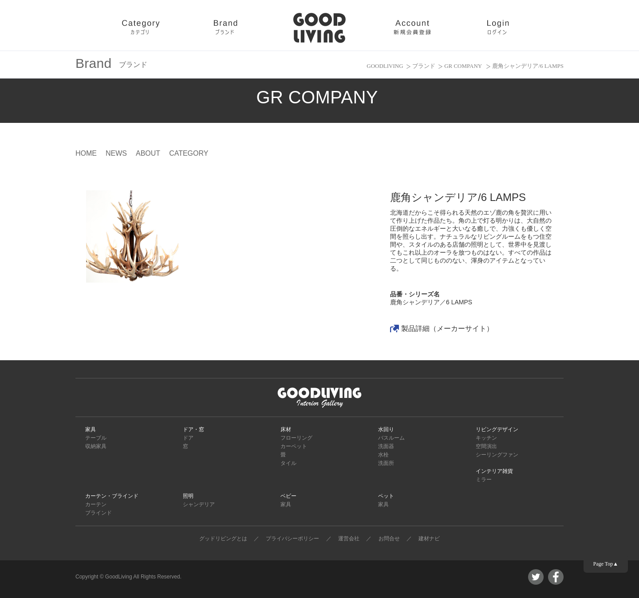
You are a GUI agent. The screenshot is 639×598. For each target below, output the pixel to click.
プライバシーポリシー (292, 538)
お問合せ (389, 538)
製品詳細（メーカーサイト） (447, 328)
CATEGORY (188, 153)
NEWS (116, 153)
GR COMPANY (463, 66)
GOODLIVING (385, 66)
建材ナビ (429, 538)
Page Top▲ (605, 564)
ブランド (423, 66)
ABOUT (148, 153)
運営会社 (348, 538)
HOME (86, 153)
